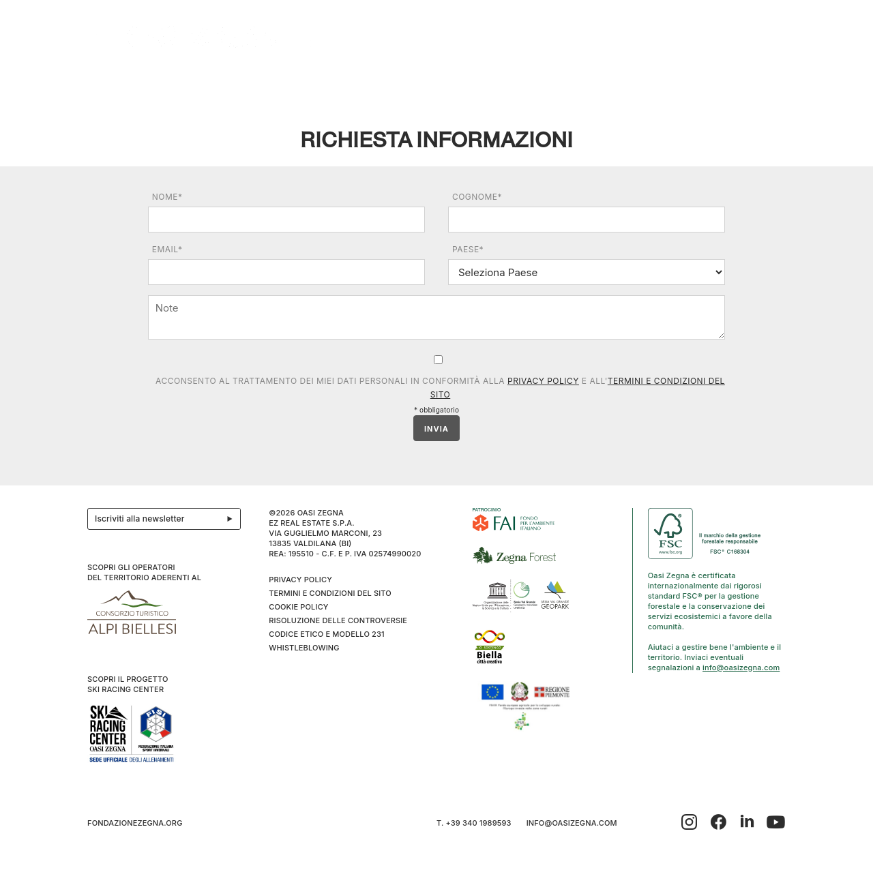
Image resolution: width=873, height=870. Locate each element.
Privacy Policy (543, 381)
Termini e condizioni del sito (330, 593)
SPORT (587, 83)
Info (704, 83)
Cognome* (477, 197)
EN (772, 83)
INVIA (436, 429)
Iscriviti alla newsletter (167, 519)
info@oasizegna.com (741, 667)
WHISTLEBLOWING (304, 647)
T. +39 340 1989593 (474, 823)
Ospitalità (265, 83)
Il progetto (122, 83)
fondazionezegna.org (135, 823)
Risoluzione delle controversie (338, 620)
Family (532, 83)
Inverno (650, 83)
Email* (167, 249)
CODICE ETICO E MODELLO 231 (327, 634)
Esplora (195, 83)
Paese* (468, 249)
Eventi (335, 83)
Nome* (167, 197)
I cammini (396, 83)
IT (754, 83)
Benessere (468, 83)
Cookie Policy (298, 607)
